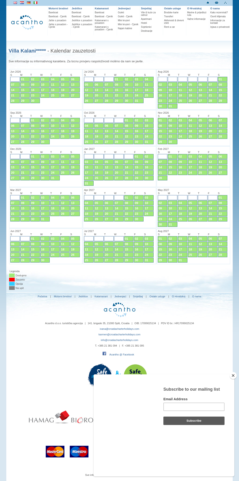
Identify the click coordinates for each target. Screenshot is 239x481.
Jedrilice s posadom (82, 20)
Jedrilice (77, 8)
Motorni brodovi (58, 8)
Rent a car (169, 27)
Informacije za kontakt (217, 21)
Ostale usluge (172, 8)
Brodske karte (171, 12)
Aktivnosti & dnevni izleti (174, 21)
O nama (215, 8)
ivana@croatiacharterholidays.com (119, 328)
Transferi (168, 16)
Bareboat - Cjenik (58, 16)
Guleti (121, 12)
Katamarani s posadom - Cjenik (104, 28)
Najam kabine (125, 28)
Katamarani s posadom (102, 21)
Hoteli (144, 23)
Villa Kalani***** (27, 51)
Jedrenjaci (124, 8)
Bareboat (53, 12)
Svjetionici (146, 27)
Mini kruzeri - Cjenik (128, 24)
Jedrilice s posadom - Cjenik (82, 25)
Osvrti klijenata (218, 16)
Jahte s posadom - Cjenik (58, 25)
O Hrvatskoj (194, 8)
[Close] (233, 400)
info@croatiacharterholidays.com (119, 340)
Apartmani (146, 19)
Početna (42, 296)
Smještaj (146, 8)
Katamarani (102, 8)
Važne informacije (196, 19)
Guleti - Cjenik (125, 16)
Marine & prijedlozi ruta (196, 13)
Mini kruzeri (124, 20)
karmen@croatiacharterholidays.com (119, 334)
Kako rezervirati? (219, 12)
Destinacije (146, 31)
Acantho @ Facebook (121, 354)
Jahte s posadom (57, 20)
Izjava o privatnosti (220, 27)
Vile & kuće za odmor (148, 13)
